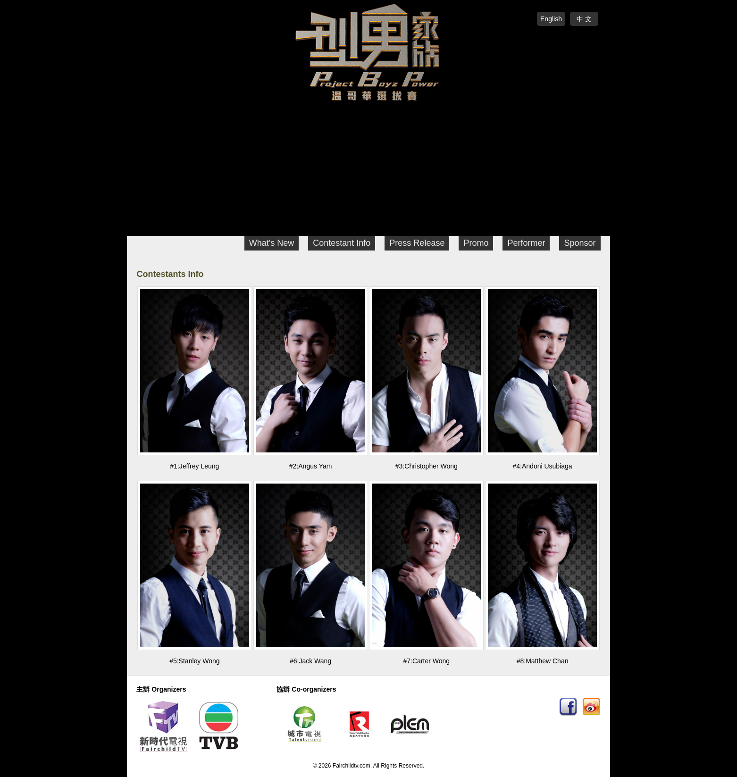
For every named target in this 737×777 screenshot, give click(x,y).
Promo (475, 243)
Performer (526, 243)
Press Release (416, 243)
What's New (271, 243)
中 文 (584, 19)
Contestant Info (341, 243)
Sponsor (579, 243)
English (551, 19)
